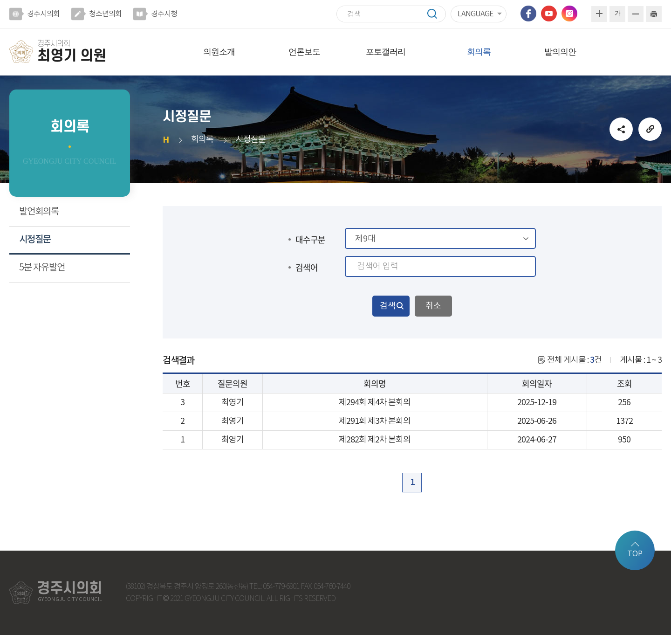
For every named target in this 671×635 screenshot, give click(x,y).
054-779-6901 (281, 587)
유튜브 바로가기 (549, 13)
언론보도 (304, 51)
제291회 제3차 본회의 (375, 421)
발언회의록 (39, 212)
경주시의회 (43, 14)
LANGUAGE (475, 14)
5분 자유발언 (42, 267)
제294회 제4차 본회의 (375, 402)
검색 (436, 14)
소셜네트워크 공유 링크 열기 (621, 129)
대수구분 (310, 239)
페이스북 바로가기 (528, 13)
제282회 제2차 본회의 (375, 440)
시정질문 (35, 239)
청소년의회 (105, 14)
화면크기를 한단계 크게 (599, 14)
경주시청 (164, 14)
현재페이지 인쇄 (654, 14)
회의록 (479, 51)
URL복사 (650, 129)
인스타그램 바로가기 (569, 13)
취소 (433, 306)
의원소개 (219, 51)
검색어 (306, 267)
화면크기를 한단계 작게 (636, 14)
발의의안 (560, 51)
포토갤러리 (385, 51)
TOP (635, 554)
